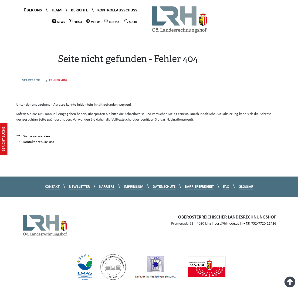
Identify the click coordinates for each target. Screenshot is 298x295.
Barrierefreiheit (199, 187)
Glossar (246, 187)
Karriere (107, 187)
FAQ (226, 187)
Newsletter (79, 187)
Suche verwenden (33, 136)
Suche (130, 21)
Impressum (133, 187)
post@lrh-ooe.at (226, 224)
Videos (93, 21)
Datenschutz (164, 187)
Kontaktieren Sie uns (35, 142)
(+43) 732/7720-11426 (259, 224)
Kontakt (112, 21)
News (58, 21)
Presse (75, 21)
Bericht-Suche (4, 139)
